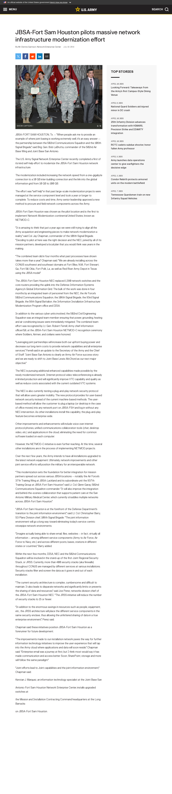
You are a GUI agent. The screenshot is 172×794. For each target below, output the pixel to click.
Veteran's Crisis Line (139, 781)
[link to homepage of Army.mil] (86, 9)
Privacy (52, 781)
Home (23, 781)
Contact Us (37, 781)
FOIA (103, 781)
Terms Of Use (69, 781)
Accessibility (88, 781)
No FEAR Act (117, 781)
